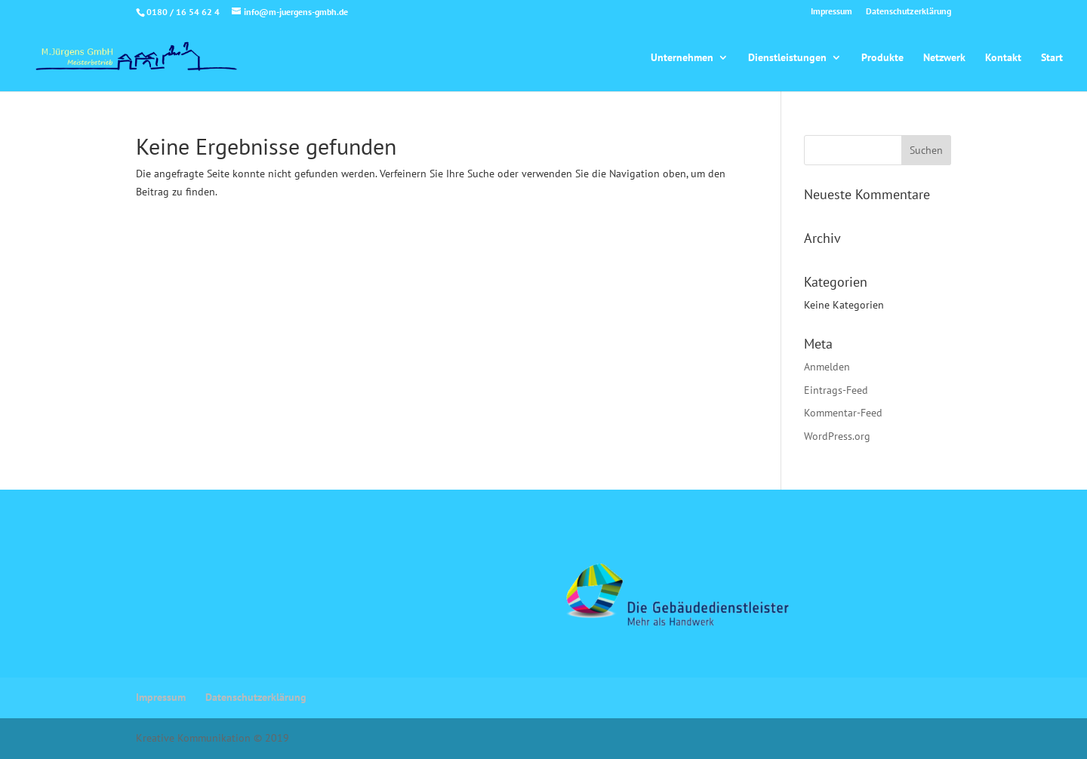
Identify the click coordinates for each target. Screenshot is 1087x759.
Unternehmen (682, 58)
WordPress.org (837, 436)
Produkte (882, 58)
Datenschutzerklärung (908, 12)
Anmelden (827, 366)
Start (1052, 58)
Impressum (831, 12)
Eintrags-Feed (836, 390)
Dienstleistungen (787, 58)
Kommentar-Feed (843, 412)
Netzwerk (944, 58)
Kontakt (1003, 58)
